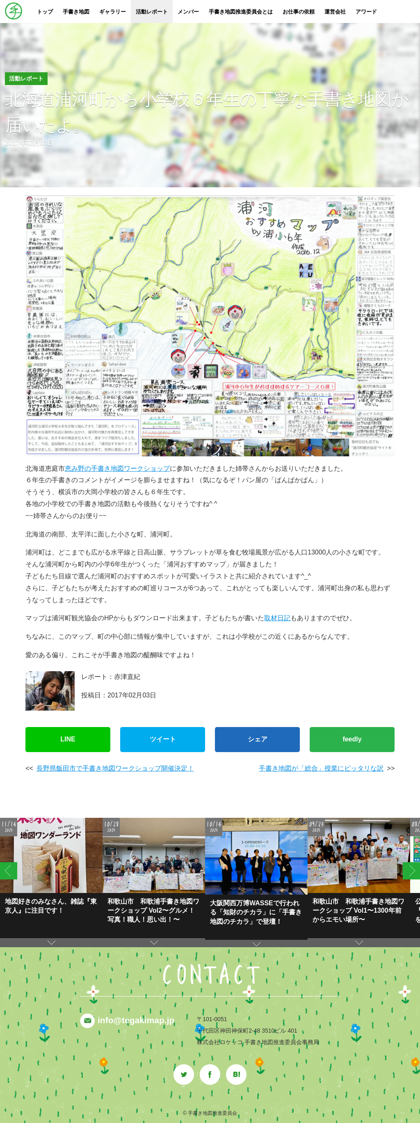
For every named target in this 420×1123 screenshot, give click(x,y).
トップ (45, 12)
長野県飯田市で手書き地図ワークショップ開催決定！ (115, 768)
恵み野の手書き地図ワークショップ (117, 468)
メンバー (188, 12)
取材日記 (277, 617)
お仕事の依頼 (299, 12)
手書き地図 (76, 12)
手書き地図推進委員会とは (241, 12)
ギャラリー (112, 12)
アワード (366, 12)
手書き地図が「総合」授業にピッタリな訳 (321, 768)
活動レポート (152, 12)
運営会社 (335, 12)
